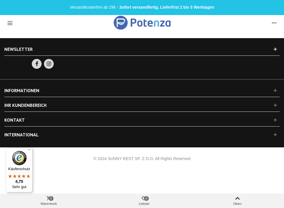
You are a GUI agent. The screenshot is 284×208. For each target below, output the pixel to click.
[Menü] (29, 151)
